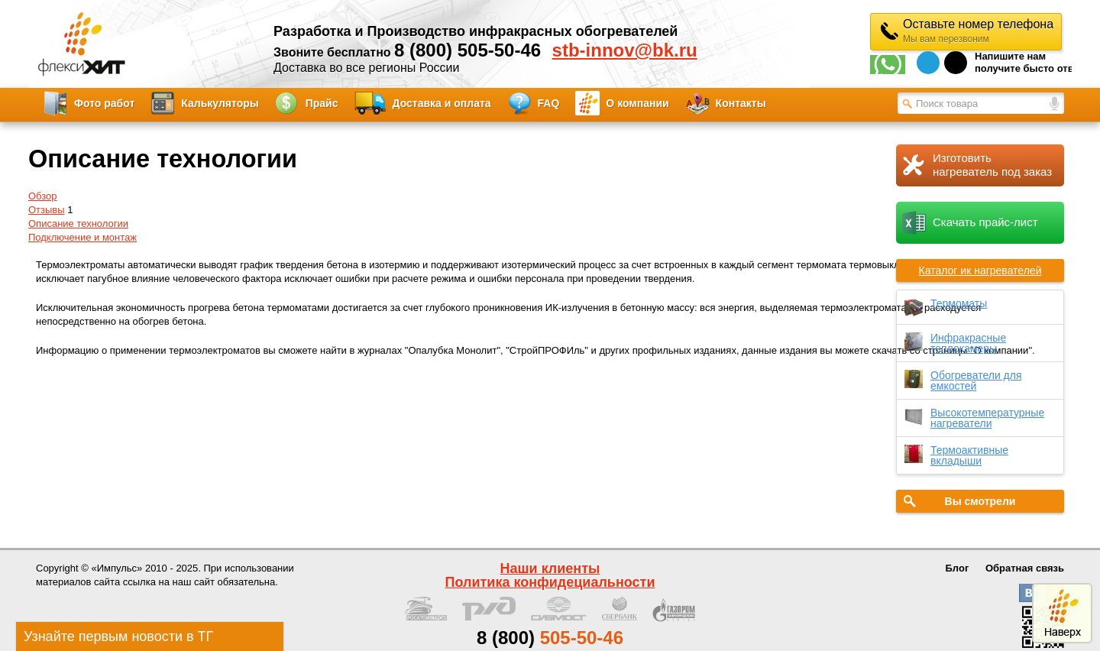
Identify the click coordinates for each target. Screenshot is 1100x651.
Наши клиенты (550, 568)
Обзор (42, 196)
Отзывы (46, 209)
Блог (957, 568)
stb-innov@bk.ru (624, 50)
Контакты (741, 103)
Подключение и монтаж (82, 237)
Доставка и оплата (442, 103)
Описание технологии (78, 223)
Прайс (322, 103)
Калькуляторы (219, 103)
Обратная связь (1024, 568)
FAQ (549, 103)
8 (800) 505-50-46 (467, 50)
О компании (637, 103)
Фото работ (104, 103)
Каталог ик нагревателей (980, 270)
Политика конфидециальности (550, 582)
